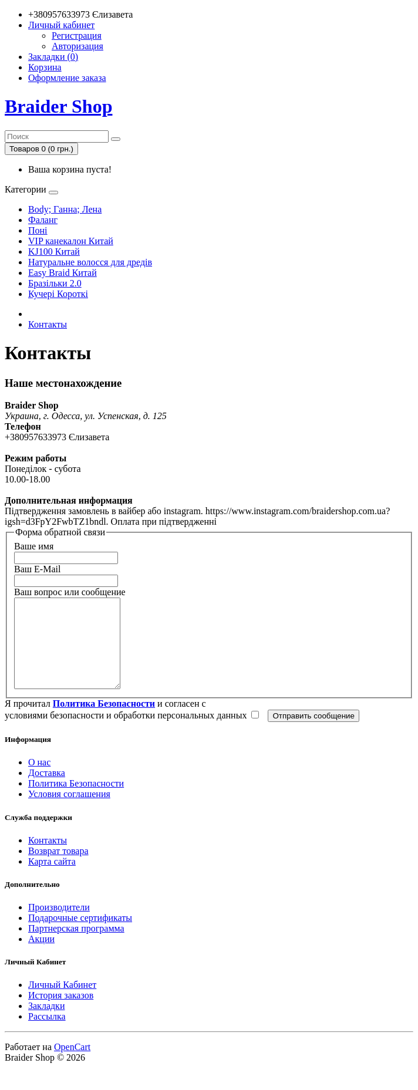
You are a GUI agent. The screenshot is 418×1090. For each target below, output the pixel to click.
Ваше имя (33, 546)
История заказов (60, 1013)
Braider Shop (58, 106)
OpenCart (72, 1064)
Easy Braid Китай (62, 273)
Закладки (46, 1023)
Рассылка (47, 1034)
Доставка (46, 790)
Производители (59, 925)
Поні (38, 230)
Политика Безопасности (76, 801)
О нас (39, 780)
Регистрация (77, 36)
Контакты (47, 324)
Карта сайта (52, 879)
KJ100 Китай (54, 252)
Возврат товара (58, 868)
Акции (41, 956)
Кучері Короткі (58, 294)
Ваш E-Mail (37, 569)
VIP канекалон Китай (70, 241)
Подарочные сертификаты (80, 935)
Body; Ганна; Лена (65, 209)
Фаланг (43, 220)
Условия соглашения (69, 811)
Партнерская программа (76, 946)
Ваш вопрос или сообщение (70, 592)
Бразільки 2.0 (55, 283)
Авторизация (77, 46)
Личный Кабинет (62, 1002)
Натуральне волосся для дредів (90, 262)
